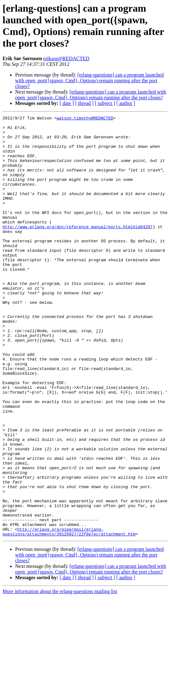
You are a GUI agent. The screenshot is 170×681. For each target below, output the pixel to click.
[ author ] (125, 103)
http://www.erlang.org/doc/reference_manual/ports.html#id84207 (78, 249)
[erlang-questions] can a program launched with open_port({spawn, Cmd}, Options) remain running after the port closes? (89, 80)
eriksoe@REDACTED (66, 58)
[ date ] (67, 103)
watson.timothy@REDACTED (85, 119)
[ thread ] (84, 103)
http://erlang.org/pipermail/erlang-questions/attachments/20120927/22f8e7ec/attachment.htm (69, 615)
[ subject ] (105, 103)
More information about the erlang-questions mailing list (60, 675)
